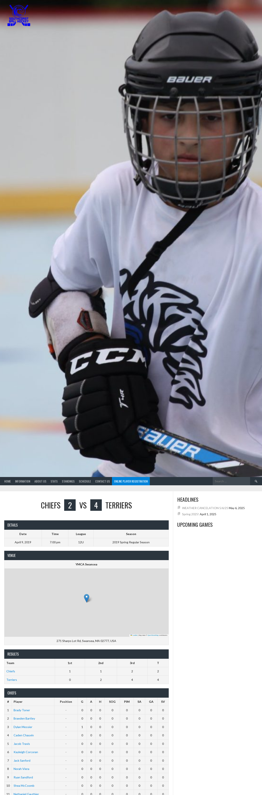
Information (22, 481)
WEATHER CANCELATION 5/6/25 (205, 508)
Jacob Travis (22, 743)
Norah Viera (21, 769)
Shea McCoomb (24, 785)
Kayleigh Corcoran (26, 752)
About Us (40, 481)
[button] (86, 598)
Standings (68, 481)
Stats (54, 481)
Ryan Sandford (23, 777)
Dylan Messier (23, 727)
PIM (127, 701)
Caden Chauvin (24, 735)
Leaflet (133, 635)
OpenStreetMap (153, 635)
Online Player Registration (131, 481)
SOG (112, 701)
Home (7, 481)
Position (66, 701)
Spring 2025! (190, 514)
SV (163, 701)
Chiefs (10, 671)
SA (139, 701)
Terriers (11, 679)
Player (18, 701)
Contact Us (102, 481)
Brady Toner (22, 710)
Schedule (85, 481)
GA (151, 701)
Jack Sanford (22, 760)
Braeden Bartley (24, 718)
